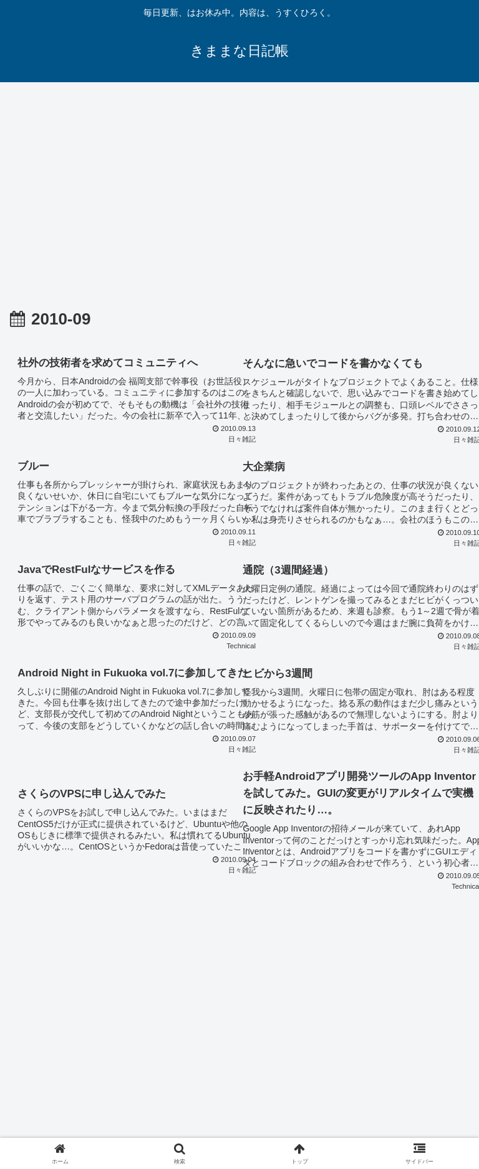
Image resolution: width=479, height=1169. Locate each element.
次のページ (239, 975)
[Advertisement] (239, 184)
